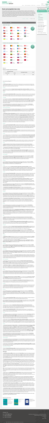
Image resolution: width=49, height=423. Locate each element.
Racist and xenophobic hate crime (41, 11)
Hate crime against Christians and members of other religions (42, 26)
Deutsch (9, 403)
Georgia (4, 171)
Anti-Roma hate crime (40, 20)
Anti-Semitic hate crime (41, 22)
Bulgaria (4, 123)
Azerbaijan (4, 97)
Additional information (32, 18)
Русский (9, 401)
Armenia (4, 87)
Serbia (4, 275)
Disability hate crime (40, 31)
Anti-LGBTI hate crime (40, 29)
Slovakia (4, 283)
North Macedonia (5, 259)
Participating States (44, 5)
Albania (4, 82)
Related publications (40, 19)
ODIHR (24, 18)
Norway (4, 269)
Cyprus (4, 142)
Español (9, 402)
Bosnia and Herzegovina (6, 107)
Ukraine (4, 323)
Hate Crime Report (27, 5)
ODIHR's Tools (33, 5)
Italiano (11, 403)
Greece (4, 203)
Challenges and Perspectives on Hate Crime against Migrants (32, 400)
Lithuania (4, 224)
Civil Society (38, 5)
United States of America (7, 346)
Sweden (4, 303)
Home (23, 5)
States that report (40, 14)
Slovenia (4, 289)
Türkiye (4, 312)
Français (11, 402)
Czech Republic (5, 154)
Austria (4, 92)
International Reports (40, 17)
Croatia (4, 133)
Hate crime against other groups (42, 32)
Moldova (4, 234)
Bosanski (11, 401)
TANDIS (27, 18)
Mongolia (4, 243)
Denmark (4, 160)
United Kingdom (5, 337)
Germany (4, 191)
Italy (3, 215)
